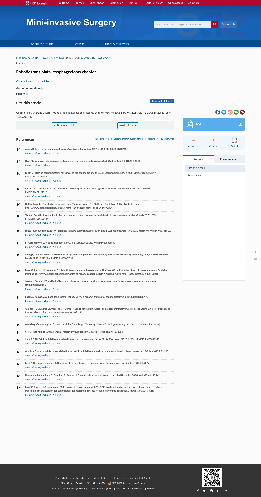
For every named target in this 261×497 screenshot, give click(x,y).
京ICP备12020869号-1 (72, 483)
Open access (175, 3)
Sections (199, 159)
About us (193, 3)
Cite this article (197, 168)
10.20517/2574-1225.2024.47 (96, 57)
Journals (79, 3)
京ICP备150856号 (96, 483)
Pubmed (56, 153)
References (194, 175)
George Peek (23, 81)
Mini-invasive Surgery (27, 57)
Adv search (228, 24)
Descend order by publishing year (128, 139)
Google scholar (43, 153)
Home (64, 3)
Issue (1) (63, 57)
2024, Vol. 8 (49, 57)
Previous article (64, 125)
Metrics (134, 3)
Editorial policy (154, 3)
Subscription (97, 3)
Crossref (29, 153)
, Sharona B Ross (41, 81)
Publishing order (102, 139)
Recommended (229, 159)
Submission (116, 3)
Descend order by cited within (161, 139)
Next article (127, 125)
